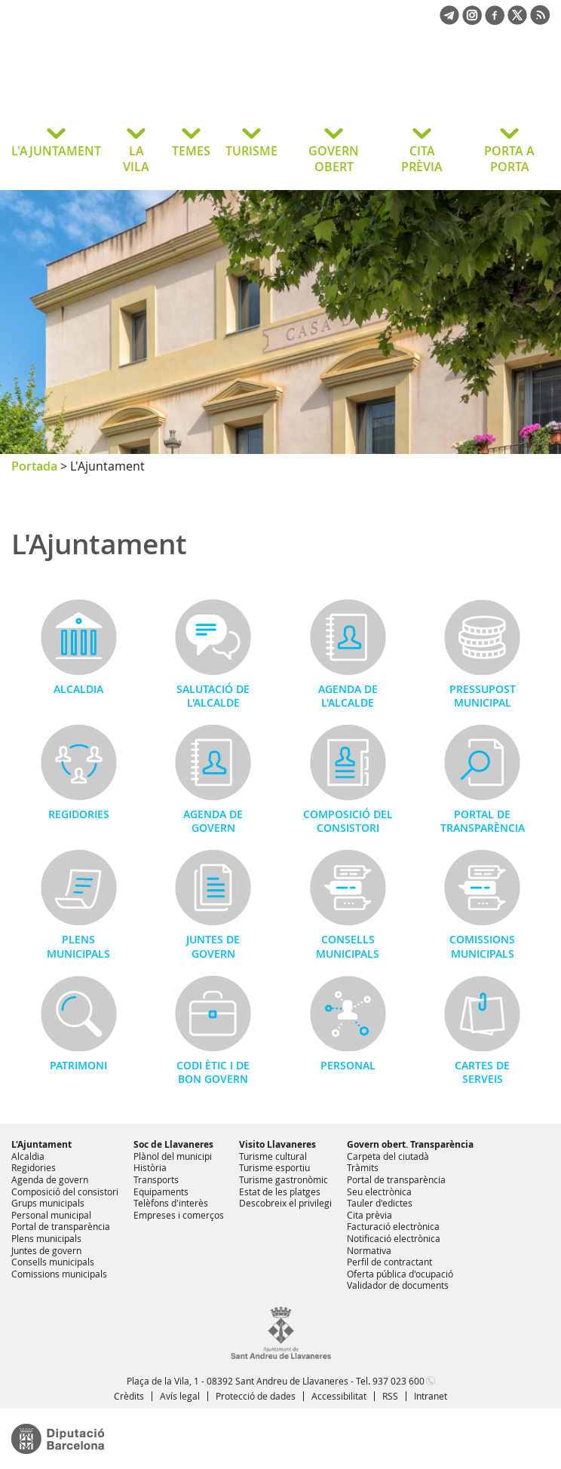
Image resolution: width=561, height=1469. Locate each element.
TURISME (251, 151)
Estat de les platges (279, 1191)
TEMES (191, 151)
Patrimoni (78, 1065)
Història (150, 1167)
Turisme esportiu (274, 1167)
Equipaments (161, 1191)
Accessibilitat (338, 1396)
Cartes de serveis (482, 1072)
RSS (390, 1396)
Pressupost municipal (482, 696)
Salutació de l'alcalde (213, 696)
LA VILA (136, 159)
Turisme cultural (273, 1156)
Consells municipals (347, 946)
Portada (34, 466)
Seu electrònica (379, 1191)
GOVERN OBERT (333, 159)
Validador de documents (398, 1285)
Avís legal (180, 1396)
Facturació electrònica (393, 1226)
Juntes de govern (213, 946)
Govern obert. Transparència (410, 1144)
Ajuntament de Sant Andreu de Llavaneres (131, 86)
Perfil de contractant (389, 1262)
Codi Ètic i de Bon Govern (213, 1072)
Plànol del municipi (172, 1156)
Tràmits (363, 1167)
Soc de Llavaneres (173, 1144)
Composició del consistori (348, 821)
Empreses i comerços (178, 1215)
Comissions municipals (482, 946)
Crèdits (129, 1396)
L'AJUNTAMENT (56, 151)
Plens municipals (78, 946)
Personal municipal (51, 1215)
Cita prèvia (369, 1215)
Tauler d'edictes (379, 1203)
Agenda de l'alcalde (348, 696)
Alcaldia (78, 689)
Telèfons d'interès (170, 1203)
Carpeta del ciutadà (388, 1156)
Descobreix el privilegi (285, 1203)
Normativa (369, 1250)
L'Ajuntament (41, 1144)
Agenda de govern (213, 821)
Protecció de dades (256, 1396)
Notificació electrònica (393, 1238)
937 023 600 (398, 1381)
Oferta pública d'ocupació (400, 1274)
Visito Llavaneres (277, 1144)
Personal (348, 1065)
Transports (156, 1179)
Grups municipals (47, 1203)
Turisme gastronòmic (283, 1179)
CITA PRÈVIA (422, 159)
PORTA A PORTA (509, 159)
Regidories (78, 814)
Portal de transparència (482, 821)
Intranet (430, 1396)
